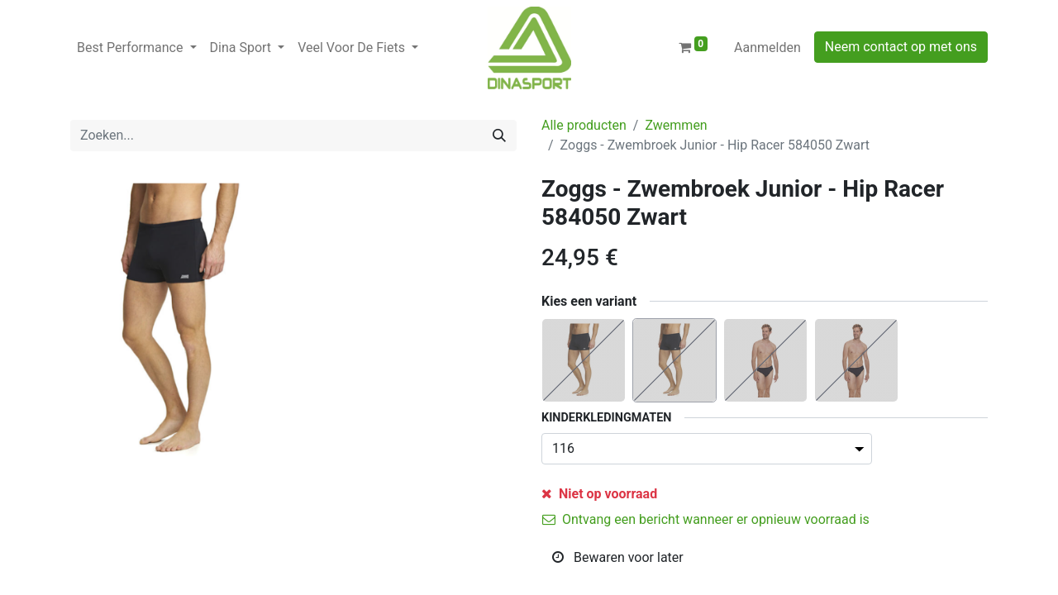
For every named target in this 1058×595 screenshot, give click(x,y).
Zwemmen (676, 125)
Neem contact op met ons (901, 47)
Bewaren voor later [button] (618, 557)
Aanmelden (767, 47)
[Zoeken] (499, 135)
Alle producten (584, 125)
